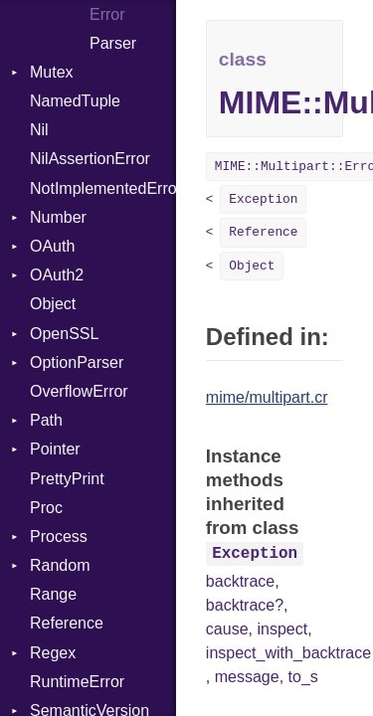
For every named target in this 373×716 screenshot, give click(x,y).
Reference (66, 623)
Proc (46, 507)
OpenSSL (64, 333)
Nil (39, 129)
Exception (263, 199)
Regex (53, 652)
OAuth (52, 246)
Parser (113, 43)
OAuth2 (57, 275)
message (247, 676)
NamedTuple (75, 100)
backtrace (240, 581)
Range (53, 594)
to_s (303, 676)
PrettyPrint (67, 478)
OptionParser (76, 362)
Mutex (52, 72)
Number (58, 217)
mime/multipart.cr (267, 397)
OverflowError (79, 391)
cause (227, 629)
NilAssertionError (90, 158)
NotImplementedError (103, 188)
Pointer (55, 449)
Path (46, 420)
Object (53, 303)
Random (60, 565)
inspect (282, 629)
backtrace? (244, 605)
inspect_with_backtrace (288, 652)
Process (59, 536)
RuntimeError (77, 681)
